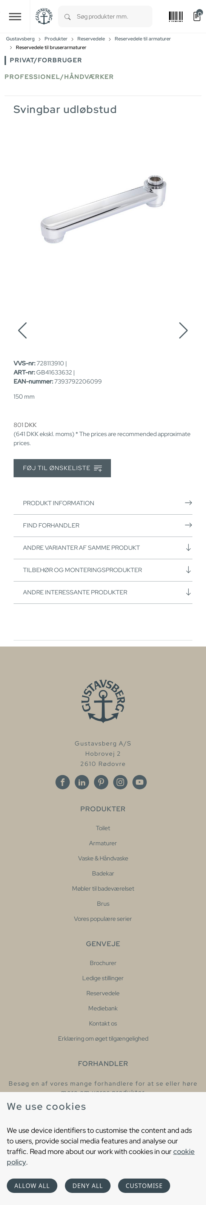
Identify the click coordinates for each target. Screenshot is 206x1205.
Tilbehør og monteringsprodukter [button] (107, 570)
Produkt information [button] (107, 503)
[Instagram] (120, 782)
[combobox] (114, 16)
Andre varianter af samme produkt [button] (107, 547)
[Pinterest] (101, 782)
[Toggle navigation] (15, 16)
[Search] (67, 16)
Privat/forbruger (46, 60)
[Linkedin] (82, 782)
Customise (144, 1186)
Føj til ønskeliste (62, 468)
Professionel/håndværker (59, 77)
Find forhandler (107, 525)
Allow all (32, 1186)
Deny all (87, 1186)
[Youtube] (139, 782)
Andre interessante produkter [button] (107, 592)
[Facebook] (62, 782)
